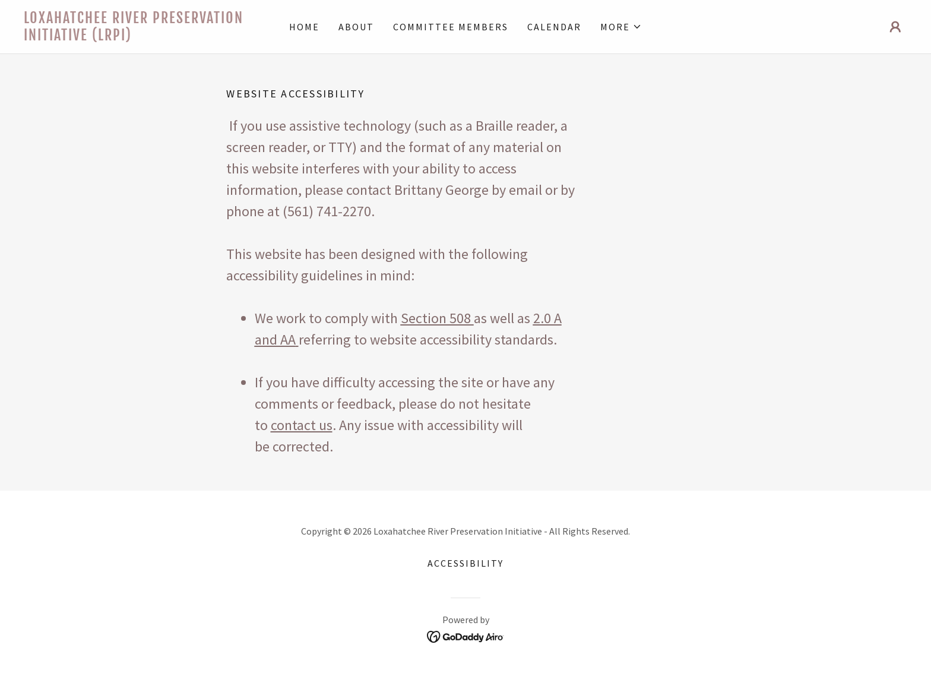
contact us (301, 425)
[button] (621, 27)
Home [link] (304, 27)
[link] (134, 36)
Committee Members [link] (450, 27)
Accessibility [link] (466, 563)
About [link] (356, 27)
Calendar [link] (554, 27)
